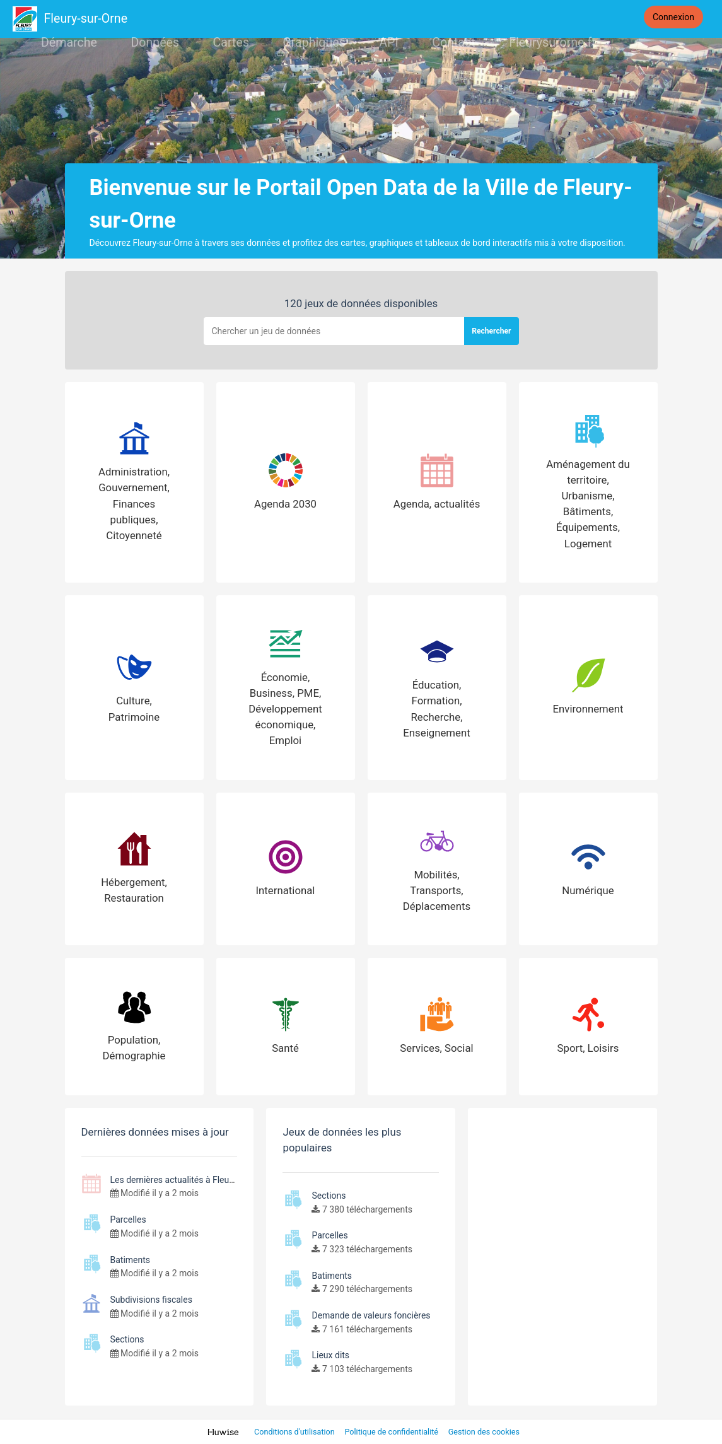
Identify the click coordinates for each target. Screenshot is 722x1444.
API (388, 42)
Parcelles (128, 1219)
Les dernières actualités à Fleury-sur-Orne (191, 1180)
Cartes (231, 42)
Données (155, 42)
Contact (453, 42)
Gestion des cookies (484, 1431)
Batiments (130, 1260)
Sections (127, 1339)
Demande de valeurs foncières (371, 1315)
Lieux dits (330, 1355)
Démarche (69, 42)
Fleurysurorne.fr (552, 42)
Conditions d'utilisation (295, 1431)
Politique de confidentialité (392, 1431)
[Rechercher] (334, 331)
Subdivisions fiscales (151, 1300)
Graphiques (313, 42)
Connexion (673, 17)
